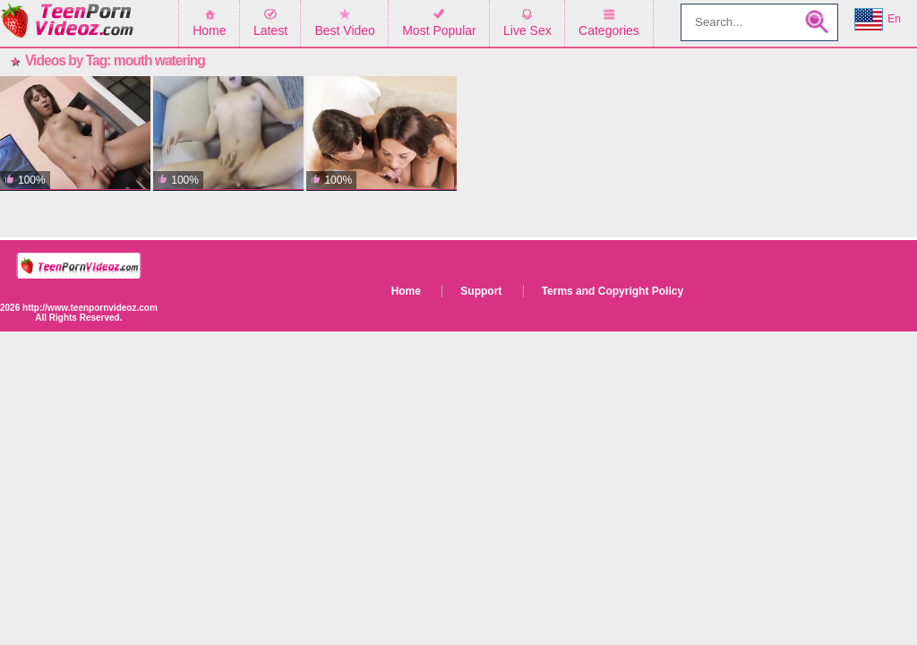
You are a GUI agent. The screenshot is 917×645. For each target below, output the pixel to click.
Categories (608, 30)
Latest (270, 30)
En (877, 19)
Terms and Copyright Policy (612, 291)
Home (209, 30)
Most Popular (439, 30)
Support (480, 291)
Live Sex (527, 30)
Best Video (344, 30)
